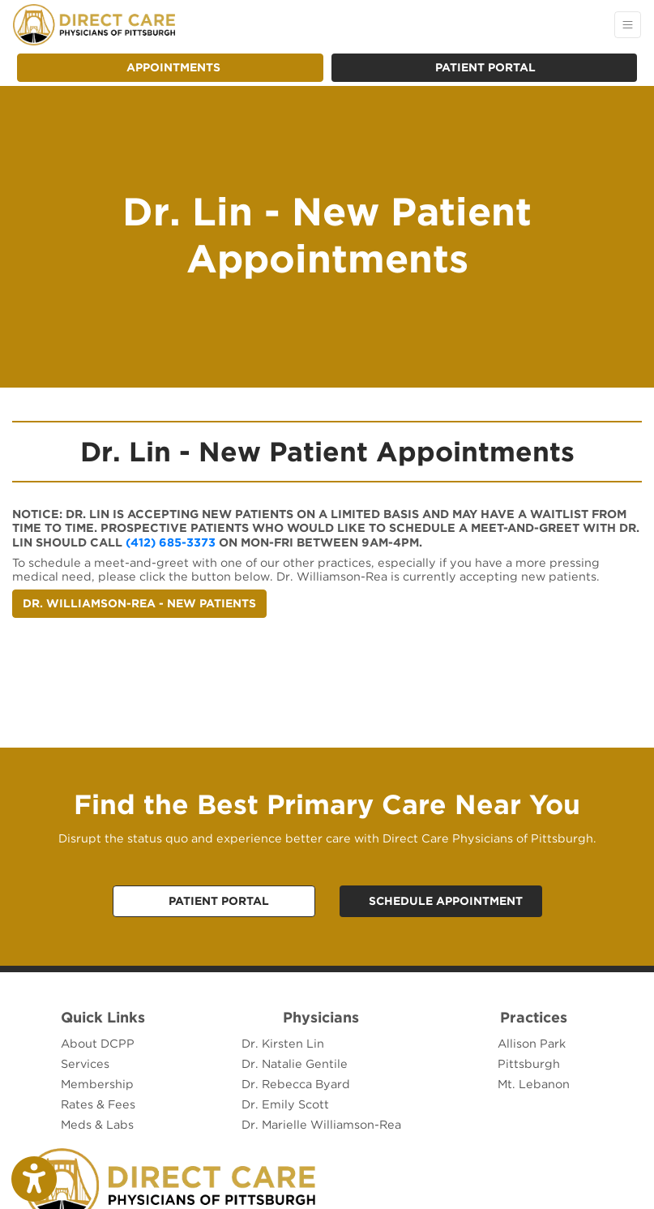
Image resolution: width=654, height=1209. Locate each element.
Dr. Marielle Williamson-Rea (321, 1124)
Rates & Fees (98, 1104)
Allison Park (532, 1043)
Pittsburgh (529, 1063)
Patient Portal (485, 67)
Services (85, 1063)
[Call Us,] (214, 901)
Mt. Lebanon (534, 1084)
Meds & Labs (97, 1124)
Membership (97, 1084)
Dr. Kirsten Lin (283, 1043)
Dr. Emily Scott (285, 1104)
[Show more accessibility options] (34, 1179)
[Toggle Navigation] (627, 24)
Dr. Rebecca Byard (296, 1084)
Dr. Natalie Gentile (295, 1063)
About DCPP (98, 1043)
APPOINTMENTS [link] (170, 67)
